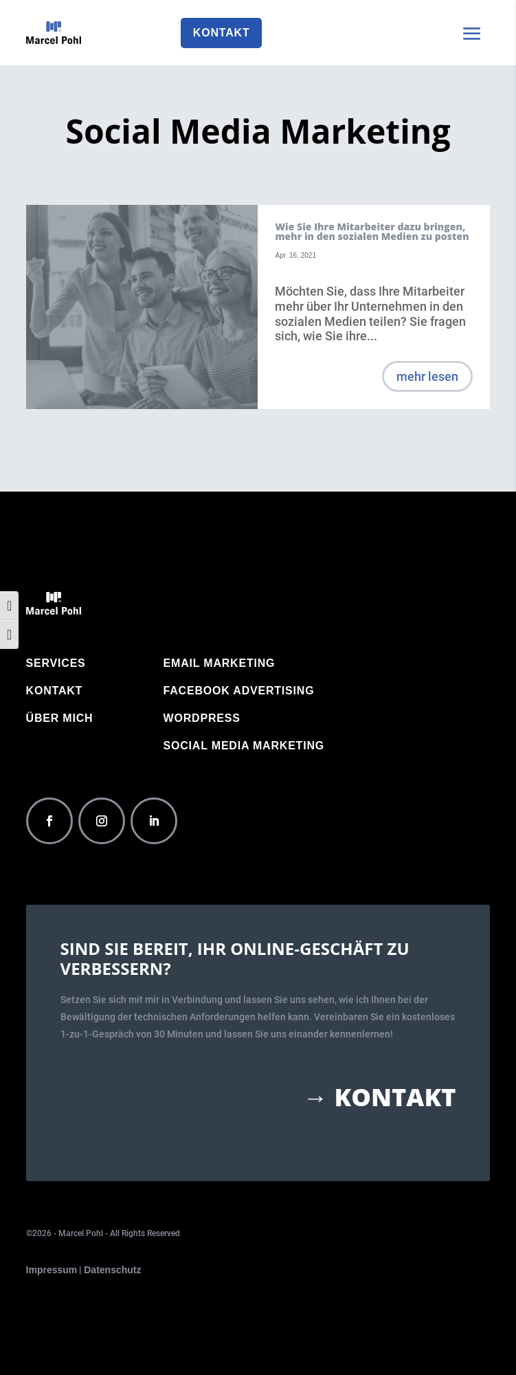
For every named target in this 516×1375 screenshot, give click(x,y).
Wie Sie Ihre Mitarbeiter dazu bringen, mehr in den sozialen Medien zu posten (372, 231)
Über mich (59, 719)
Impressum (52, 1269)
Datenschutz (112, 1269)
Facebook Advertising (239, 691)
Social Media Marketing (244, 746)
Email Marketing (220, 664)
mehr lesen (427, 376)
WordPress (202, 719)
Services (56, 664)
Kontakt (221, 32)
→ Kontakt (379, 1097)
